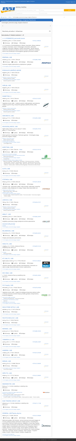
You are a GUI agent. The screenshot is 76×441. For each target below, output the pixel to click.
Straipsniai (3, 2)
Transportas (16, 1)
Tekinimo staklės (7, 196)
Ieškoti (69, 10)
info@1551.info (54, 439)
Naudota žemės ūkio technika (34, 162)
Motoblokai (25, 162)
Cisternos (5, 300)
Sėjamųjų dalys (37, 163)
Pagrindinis (3, 1)
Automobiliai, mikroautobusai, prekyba (10, 299)
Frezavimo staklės (7, 194)
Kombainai (37, 161)
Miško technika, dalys (7, 191)
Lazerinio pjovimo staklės (8, 394)
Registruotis (73, 1)
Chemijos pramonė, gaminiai (8, 434)
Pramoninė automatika (19, 298)
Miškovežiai (15, 191)
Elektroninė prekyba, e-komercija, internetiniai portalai (13, 155)
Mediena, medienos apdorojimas (9, 77)
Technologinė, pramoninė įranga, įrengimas (11, 53)
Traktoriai (6, 164)
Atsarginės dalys (16, 161)
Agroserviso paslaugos (7, 161)
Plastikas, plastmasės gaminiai (8, 141)
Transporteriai (6, 158)
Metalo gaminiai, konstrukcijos (8, 302)
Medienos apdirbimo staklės (9, 78)
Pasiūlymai (32, 1)
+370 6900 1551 (43, 439)
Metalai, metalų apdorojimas (8, 138)
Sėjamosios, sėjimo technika (28, 163)
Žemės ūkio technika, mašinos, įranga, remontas (12, 160)
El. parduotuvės (23, 1)
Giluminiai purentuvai (29, 161)
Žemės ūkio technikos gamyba (22, 164)
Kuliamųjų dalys (19, 162)
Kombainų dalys (7, 162)
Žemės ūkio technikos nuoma (34, 164)
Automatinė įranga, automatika (8, 223)
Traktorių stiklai (12, 164)
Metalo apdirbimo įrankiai (8, 139)
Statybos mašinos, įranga (7, 192)
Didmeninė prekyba (7, 253)
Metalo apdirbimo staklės (19, 394)
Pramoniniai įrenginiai (36, 194)
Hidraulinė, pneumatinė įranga (8, 224)
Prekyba (4, 252)
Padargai (17, 163)
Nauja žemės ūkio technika (9, 163)
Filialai (20, 149)
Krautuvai (13, 162)
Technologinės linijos (7, 143)
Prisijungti (68, 1)
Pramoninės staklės (27, 194)
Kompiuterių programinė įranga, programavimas (12, 392)
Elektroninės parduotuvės (8, 156)
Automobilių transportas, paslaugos (9, 154)
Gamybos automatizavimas (8, 298)
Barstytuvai (22, 161)
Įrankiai (4, 225)
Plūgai (21, 163)
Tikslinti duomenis (9, 1)
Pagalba (28, 1)
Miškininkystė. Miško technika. (8, 190)
